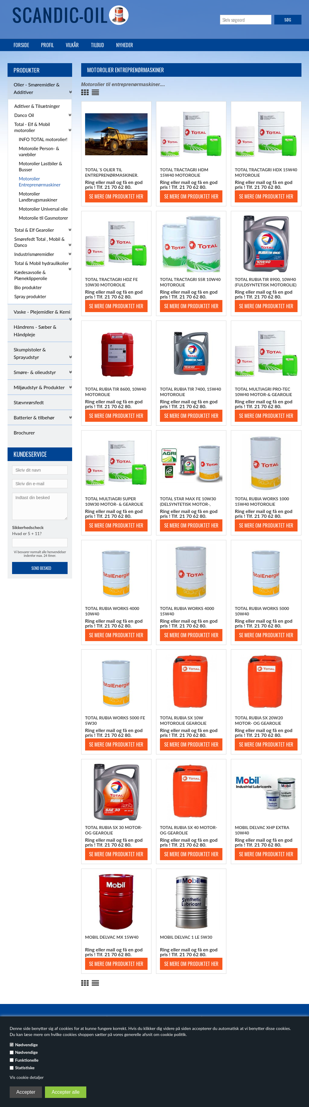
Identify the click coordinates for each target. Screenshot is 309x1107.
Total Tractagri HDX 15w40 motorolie (266, 172)
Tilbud (97, 45)
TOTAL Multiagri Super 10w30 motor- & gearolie (114, 501)
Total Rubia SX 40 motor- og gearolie (188, 830)
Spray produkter (30, 296)
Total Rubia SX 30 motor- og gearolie (113, 830)
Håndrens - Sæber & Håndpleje (35, 330)
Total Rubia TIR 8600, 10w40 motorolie (115, 391)
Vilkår (72, 45)
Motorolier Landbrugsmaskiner (38, 196)
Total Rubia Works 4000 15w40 (187, 611)
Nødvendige (26, 1044)
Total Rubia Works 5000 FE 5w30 (115, 720)
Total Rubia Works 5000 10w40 (262, 611)
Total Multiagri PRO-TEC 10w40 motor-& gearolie (263, 391)
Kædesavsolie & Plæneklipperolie (30, 275)
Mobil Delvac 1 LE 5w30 (186, 937)
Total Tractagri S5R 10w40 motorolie (190, 282)
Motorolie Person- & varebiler (39, 151)
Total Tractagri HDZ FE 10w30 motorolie (111, 282)
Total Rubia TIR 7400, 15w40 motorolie (190, 391)
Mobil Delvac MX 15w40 (112, 937)
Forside (21, 45)
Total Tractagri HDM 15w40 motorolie (184, 172)
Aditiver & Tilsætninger (37, 106)
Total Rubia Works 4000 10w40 (112, 611)
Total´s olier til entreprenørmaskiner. (112, 172)
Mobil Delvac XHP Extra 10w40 (262, 830)
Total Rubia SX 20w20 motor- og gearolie (259, 720)
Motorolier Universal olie (43, 208)
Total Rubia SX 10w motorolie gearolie (183, 720)
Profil (47, 45)
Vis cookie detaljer (27, 1077)
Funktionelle (27, 1060)
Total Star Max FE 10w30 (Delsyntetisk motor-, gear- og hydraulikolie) (188, 501)
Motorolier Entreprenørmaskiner (39, 181)
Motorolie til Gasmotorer (43, 218)
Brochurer (24, 432)
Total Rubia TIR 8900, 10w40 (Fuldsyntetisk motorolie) (265, 282)
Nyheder (124, 45)
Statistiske (25, 1067)
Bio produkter (28, 287)
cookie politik (173, 1034)
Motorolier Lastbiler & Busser (40, 166)
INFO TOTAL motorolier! (43, 139)
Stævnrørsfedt (29, 402)
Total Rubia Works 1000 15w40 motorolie (262, 501)
